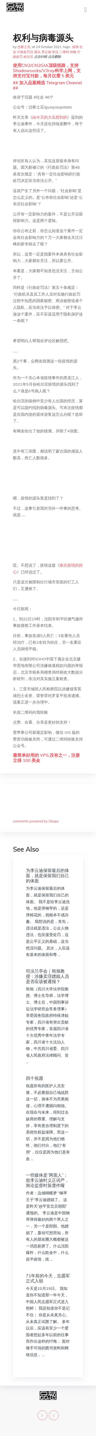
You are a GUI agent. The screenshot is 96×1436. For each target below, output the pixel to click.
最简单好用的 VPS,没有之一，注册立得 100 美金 (46, 757)
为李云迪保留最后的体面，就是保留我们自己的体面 (47, 875)
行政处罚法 (25, 52)
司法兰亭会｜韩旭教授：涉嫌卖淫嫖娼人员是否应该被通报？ (47, 976)
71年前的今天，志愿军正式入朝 (48, 1278)
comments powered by (36, 821)
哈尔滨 (28, 57)
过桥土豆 (23, 47)
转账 (73, 52)
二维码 (64, 52)
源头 (37, 52)
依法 (55, 52)
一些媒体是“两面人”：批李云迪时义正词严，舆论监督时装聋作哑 (47, 1180)
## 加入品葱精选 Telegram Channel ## (47, 85)
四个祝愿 (34, 1078)
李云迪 (46, 52)
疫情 (75, 47)
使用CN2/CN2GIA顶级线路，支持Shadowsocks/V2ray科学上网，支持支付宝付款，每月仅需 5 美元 (47, 70)
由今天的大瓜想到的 (49, 117)
